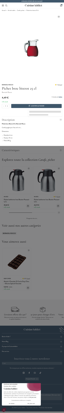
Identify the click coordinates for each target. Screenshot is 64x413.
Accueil (4, 10)
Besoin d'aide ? (32, 337)
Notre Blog (32, 341)
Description (32, 119)
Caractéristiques (32, 150)
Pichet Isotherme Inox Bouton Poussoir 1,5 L (46, 200)
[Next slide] (59, 212)
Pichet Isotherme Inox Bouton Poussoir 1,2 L (16, 200)
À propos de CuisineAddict (32, 346)
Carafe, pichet (20, 10)
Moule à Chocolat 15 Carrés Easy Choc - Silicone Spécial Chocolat (16, 282)
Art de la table (11, 10)
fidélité (60, 97)
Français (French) (32, 379)
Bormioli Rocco (9, 233)
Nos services (32, 351)
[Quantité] (5, 106)
